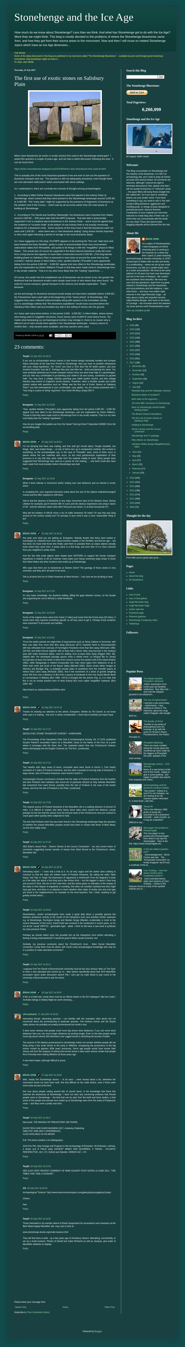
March (135, 464)
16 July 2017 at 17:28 (40, 802)
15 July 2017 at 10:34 (44, 478)
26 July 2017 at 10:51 (40, 1219)
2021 (132, 346)
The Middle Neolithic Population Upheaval (153, 679)
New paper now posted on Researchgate (156, 829)
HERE (31, 62)
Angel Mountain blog (138, 602)
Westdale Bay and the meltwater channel (151, 390)
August (135, 383)
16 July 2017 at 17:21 (40, 763)
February (136, 468)
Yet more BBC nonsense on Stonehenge (151, 403)
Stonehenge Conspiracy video (143, 620)
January (136, 472)
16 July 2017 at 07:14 (51, 707)
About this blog (136, 576)
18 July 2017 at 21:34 (40, 1166)
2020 (132, 350)
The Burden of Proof (153, 721)
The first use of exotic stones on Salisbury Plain (147, 419)
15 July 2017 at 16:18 (51, 533)
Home (65, 1307)
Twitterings (134, 623)
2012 (132, 494)
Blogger (98, 1331)
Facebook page (136, 613)
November (137, 370)
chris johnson (30, 1014)
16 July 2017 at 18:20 (51, 867)
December (137, 366)
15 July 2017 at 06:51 (51, 442)
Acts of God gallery (138, 598)
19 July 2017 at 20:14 (37, 1188)
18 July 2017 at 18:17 (40, 1118)
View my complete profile (138, 310)
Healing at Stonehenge (142, 425)
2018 (132, 358)
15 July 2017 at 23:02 (44, 637)
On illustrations (136, 580)
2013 (132, 490)
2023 (132, 337)
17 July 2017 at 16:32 (48, 1014)
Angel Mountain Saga (139, 605)
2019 (132, 354)
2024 (132, 333)
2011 (132, 498)
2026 (132, 325)
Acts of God (134, 594)
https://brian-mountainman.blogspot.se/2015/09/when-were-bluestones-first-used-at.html (60, 169)
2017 (132, 362)
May (134, 456)
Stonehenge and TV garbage (145, 435)
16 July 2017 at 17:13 (40, 729)
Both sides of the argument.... (146, 399)
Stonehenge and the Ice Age (73, 17)
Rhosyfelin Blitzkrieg (153, 742)
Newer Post (20, 1307)
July (134, 387)
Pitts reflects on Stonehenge (145, 440)
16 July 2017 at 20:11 (40, 964)
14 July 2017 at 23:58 (44, 405)
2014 (132, 486)
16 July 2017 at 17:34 (40, 842)
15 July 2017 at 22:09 (44, 613)
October (136, 374)
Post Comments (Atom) (38, 1312)
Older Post (110, 1307)
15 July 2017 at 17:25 (44, 591)
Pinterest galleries (137, 616)
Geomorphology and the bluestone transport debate (156, 786)
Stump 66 (148, 806)
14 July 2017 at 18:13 (40, 356)
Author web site (136, 609)
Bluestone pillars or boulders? (146, 395)
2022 (132, 342)
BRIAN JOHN (29, 442)
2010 (132, 503)
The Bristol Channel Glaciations (147, 414)
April (134, 460)
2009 (132, 507)
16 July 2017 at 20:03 (40, 910)
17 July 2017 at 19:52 (51, 1075)
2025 (132, 329)
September (137, 379)
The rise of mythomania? (155, 700)
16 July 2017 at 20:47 (51, 992)
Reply (25, 395)
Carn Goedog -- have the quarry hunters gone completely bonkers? (155, 873)
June (134, 452)
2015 (132, 482)
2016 (132, 478)
